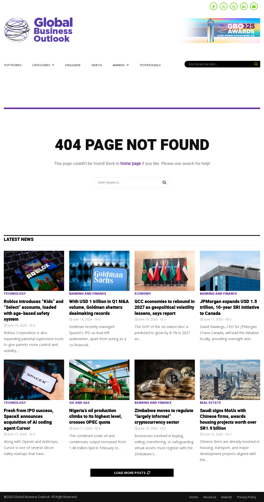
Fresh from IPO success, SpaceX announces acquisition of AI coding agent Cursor (29, 419)
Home (193, 497)
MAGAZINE (73, 65)
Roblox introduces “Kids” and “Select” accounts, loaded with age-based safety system (33, 310)
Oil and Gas (79, 403)
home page (130, 163)
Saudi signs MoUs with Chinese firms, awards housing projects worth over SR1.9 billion (228, 419)
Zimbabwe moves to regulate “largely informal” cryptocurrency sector (164, 416)
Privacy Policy (246, 497)
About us (209, 497)
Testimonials (150, 65)
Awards (118, 65)
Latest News (19, 239)
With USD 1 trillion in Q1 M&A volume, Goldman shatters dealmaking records (99, 307)
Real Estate (210, 403)
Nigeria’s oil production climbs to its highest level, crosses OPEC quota (95, 416)
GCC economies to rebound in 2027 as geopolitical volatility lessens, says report (165, 307)
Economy (143, 294)
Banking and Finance (87, 294)
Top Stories (12, 65)
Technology (15, 294)
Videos (96, 65)
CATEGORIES (41, 65)
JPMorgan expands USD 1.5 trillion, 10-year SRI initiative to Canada (229, 307)
